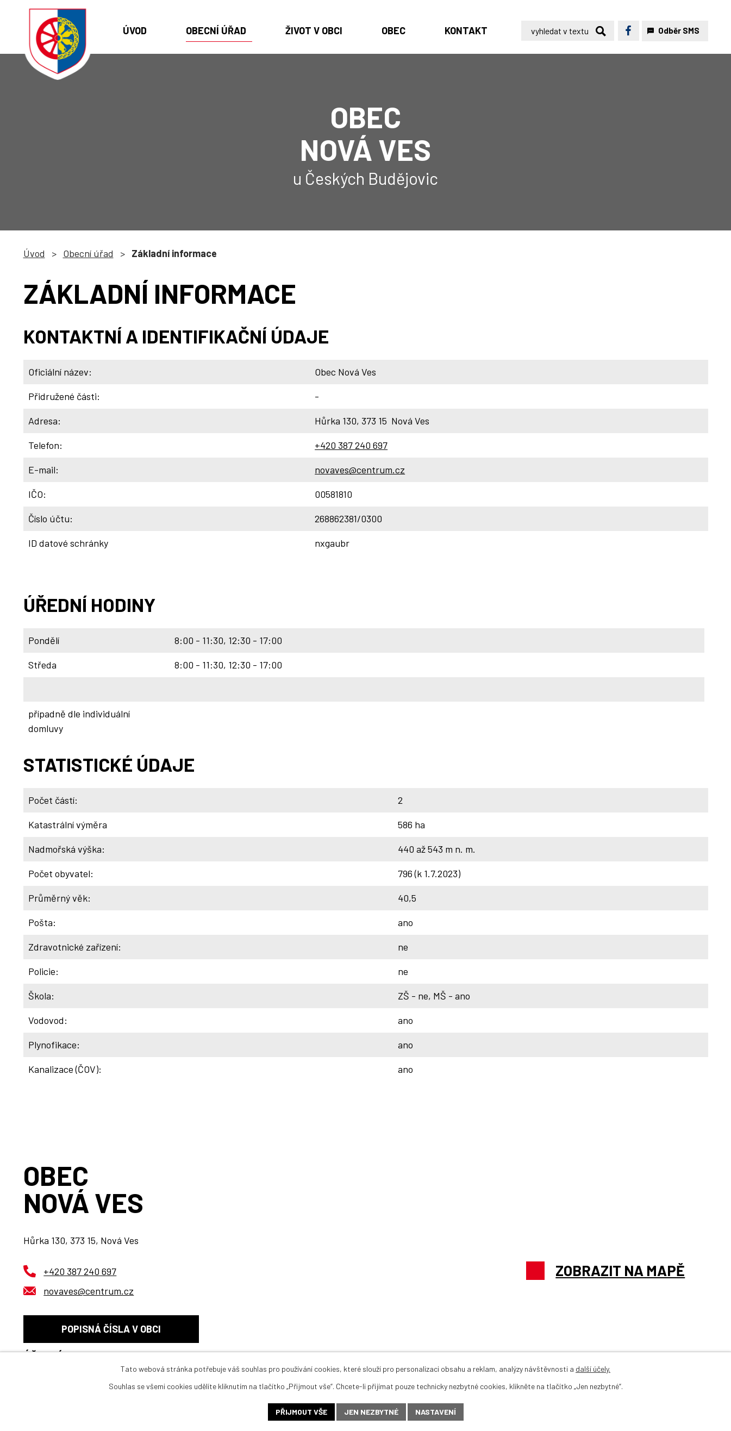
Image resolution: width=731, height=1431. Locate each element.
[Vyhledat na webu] (567, 31)
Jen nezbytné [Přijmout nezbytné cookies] (371, 1411)
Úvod (34, 253)
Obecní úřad (88, 253)
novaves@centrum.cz (360, 470)
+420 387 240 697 (351, 445)
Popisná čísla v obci (111, 1329)
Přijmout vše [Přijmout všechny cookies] (301, 1411)
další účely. (593, 1368)
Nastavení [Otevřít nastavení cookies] (435, 1411)
